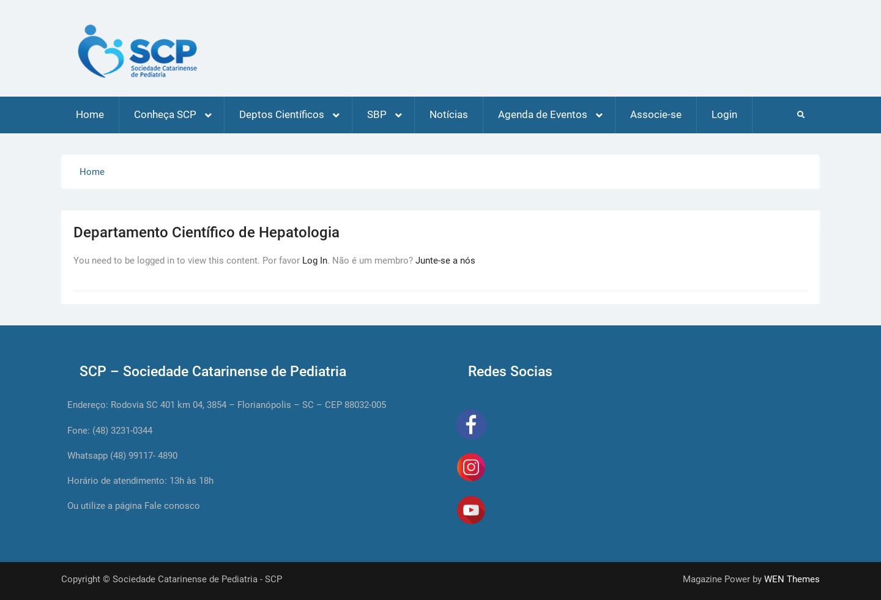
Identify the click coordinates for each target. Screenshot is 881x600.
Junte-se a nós (445, 260)
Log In (314, 260)
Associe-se (656, 114)
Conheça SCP (165, 114)
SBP (377, 114)
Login (724, 114)
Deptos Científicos (281, 114)
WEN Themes (792, 579)
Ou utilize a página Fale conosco (133, 505)
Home (90, 114)
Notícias (448, 114)
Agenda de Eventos (542, 114)
